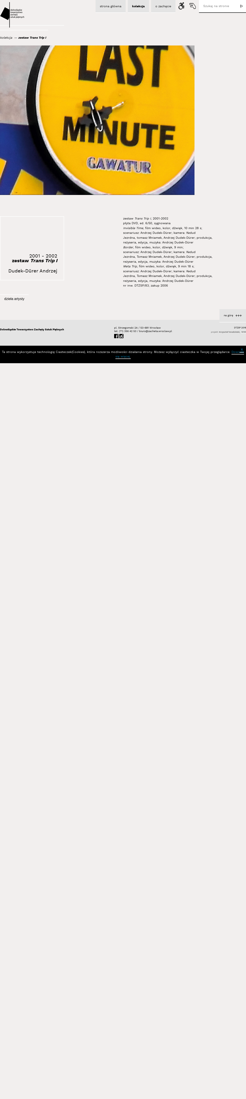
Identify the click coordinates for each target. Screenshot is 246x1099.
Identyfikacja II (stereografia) (134, 481)
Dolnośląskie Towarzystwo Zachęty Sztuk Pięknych (32, 1042)
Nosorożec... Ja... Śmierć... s (134, 645)
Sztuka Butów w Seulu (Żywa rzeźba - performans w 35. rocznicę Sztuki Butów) (208, 378)
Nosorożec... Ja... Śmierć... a (218, 462)
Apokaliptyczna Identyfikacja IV (216, 729)
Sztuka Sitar (230, 996)
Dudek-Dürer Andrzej (32, 271)
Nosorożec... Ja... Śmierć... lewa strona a (124, 725)
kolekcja (6, 38)
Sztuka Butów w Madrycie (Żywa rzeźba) (125, 562)
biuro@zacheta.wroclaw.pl (141, 1044)
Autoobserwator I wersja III (51, 386)
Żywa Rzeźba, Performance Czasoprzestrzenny (135, 999)
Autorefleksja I (60, 653)
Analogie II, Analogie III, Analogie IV (213, 638)
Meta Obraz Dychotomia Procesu (46, 744)
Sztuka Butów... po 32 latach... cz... (129, 816)
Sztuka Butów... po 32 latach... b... (45, 562)
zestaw (34, 261)
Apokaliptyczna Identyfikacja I (49, 930)
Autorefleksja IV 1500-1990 (135, 907)
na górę (228, 1028)
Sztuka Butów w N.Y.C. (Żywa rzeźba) (212, 810)
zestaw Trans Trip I (32, 38)
